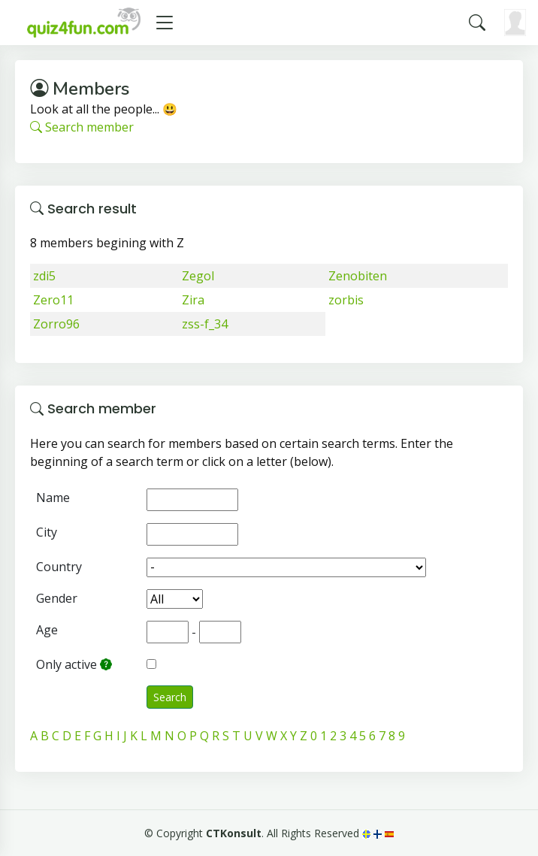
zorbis (346, 300)
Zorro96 (56, 324)
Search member (82, 127)
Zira (193, 300)
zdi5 (44, 276)
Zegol (198, 276)
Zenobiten (357, 276)
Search (169, 697)
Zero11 (53, 300)
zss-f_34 (205, 324)
